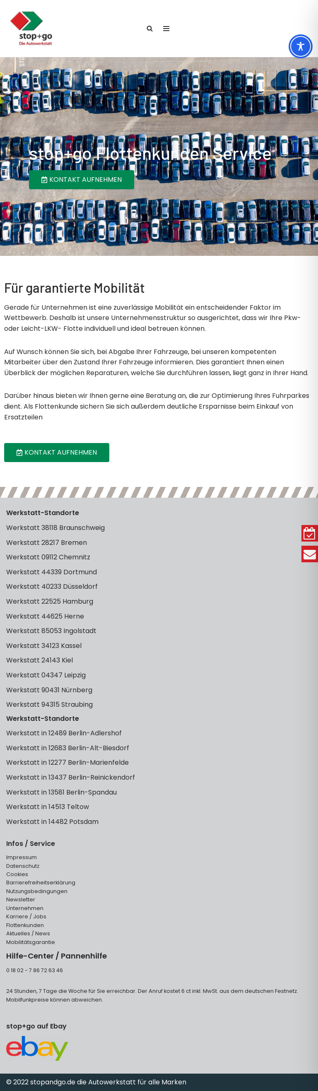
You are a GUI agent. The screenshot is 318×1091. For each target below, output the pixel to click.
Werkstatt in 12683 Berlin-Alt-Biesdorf (67, 748)
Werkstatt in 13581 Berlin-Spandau (61, 792)
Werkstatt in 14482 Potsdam (52, 821)
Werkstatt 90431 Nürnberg (49, 690)
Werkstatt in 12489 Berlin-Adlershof (64, 733)
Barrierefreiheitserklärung (40, 882)
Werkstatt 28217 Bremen (46, 542)
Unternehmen (24, 908)
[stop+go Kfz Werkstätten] (31, 28)
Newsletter (20, 899)
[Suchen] (150, 28)
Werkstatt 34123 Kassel (44, 645)
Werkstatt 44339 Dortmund (51, 572)
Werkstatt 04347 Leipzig (46, 675)
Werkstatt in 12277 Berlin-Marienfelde (67, 762)
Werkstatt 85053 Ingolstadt (51, 631)
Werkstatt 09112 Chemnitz (48, 557)
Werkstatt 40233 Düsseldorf (52, 586)
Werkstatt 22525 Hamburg (49, 601)
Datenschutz (22, 865)
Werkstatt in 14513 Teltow (47, 807)
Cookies (17, 874)
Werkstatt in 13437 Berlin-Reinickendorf (70, 777)
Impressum (21, 857)
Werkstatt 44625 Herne (45, 616)
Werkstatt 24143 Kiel (39, 660)
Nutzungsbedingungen (36, 891)
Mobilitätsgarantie (30, 942)
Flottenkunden (25, 925)
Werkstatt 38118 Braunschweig (55, 527)
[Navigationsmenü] (166, 28)
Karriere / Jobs (26, 916)
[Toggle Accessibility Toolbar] (300, 46)
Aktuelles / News (28, 933)
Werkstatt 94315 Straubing (49, 704)
